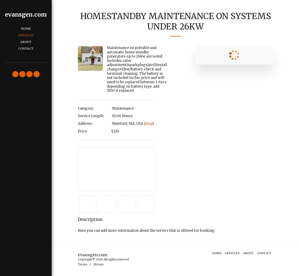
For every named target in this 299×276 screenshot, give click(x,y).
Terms (82, 264)
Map (148, 123)
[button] (15, 74)
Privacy (98, 264)
